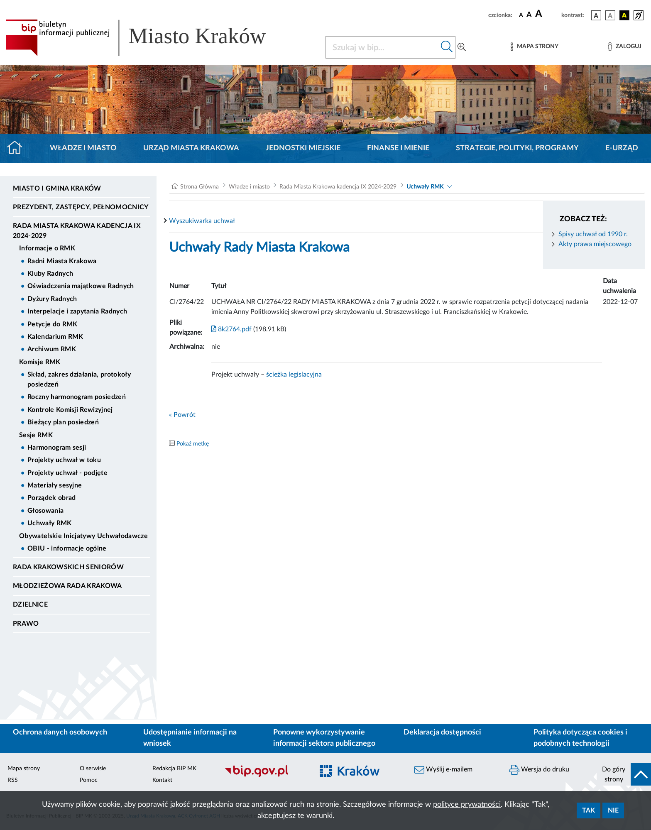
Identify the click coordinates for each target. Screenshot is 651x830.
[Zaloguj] (624, 46)
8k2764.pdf (231, 329)
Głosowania (45, 510)
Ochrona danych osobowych (60, 732)
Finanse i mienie (398, 148)
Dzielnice (30, 604)
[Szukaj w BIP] (382, 47)
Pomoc (89, 780)
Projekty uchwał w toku (64, 460)
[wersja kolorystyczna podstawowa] (596, 15)
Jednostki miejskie (303, 148)
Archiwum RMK (51, 349)
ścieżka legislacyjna (294, 374)
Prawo (26, 623)
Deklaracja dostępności (442, 732)
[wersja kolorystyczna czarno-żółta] (624, 15)
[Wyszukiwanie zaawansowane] (462, 47)
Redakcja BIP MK (174, 768)
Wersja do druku (539, 770)
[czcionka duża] (547, 14)
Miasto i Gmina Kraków (57, 188)
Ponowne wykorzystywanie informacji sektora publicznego (324, 738)
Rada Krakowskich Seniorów (68, 567)
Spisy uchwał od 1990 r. (593, 234)
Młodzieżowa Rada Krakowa (67, 586)
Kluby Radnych (50, 273)
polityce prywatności (467, 804)
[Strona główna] (18, 148)
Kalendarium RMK (55, 336)
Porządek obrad (51, 498)
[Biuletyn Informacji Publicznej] (264, 775)
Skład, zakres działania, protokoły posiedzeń (79, 379)
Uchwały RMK (49, 523)
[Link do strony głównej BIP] (147, 38)
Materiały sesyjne (54, 485)
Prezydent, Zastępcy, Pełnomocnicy (81, 207)
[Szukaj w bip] (446, 47)
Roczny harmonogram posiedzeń (76, 397)
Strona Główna (199, 187)
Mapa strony (23, 768)
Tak (588, 810)
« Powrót (182, 414)
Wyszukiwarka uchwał (202, 221)
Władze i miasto (83, 148)
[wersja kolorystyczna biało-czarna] (610, 15)
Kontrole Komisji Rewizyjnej (70, 409)
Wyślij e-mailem (443, 770)
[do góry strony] (624, 774)
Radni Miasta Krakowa (61, 261)
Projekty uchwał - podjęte (67, 473)
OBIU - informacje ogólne (67, 548)
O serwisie (93, 768)
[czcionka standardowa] (521, 15)
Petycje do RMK (52, 324)
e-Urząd (621, 148)
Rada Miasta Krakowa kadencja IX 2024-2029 (77, 231)
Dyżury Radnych (52, 299)
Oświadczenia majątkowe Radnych (80, 286)
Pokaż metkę (192, 444)
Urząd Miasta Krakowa (191, 148)
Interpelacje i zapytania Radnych (77, 311)
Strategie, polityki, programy (517, 148)
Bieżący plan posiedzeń (63, 422)
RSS (12, 780)
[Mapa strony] (534, 46)
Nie (613, 810)
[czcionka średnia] (529, 15)
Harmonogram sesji (56, 447)
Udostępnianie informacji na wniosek (190, 738)
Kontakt (162, 780)
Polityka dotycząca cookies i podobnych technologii (580, 738)
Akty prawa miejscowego (594, 244)
